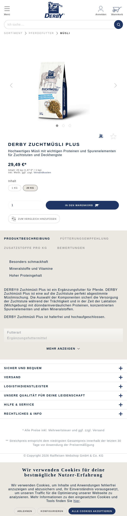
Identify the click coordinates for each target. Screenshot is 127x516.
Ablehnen (24, 511)
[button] (51, 348)
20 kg (30, 188)
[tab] (27, 238)
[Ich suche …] (63, 24)
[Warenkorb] (116, 9)
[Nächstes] (116, 85)
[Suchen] (118, 24)
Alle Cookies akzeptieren (92, 511)
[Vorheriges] (11, 85)
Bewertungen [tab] (71, 247)
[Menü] (10, 9)
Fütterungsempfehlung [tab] (84, 238)
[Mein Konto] (101, 9)
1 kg (15, 188)
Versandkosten (42, 172)
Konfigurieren (52, 511)
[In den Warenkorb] (82, 205)
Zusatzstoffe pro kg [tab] (25, 247)
